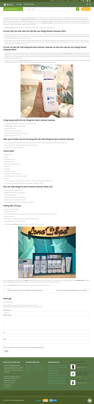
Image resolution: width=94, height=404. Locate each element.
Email (4, 339)
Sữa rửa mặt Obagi (47, 22)
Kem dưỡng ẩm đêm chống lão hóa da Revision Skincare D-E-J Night (83, 373)
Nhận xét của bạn (7, 315)
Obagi (26, 280)
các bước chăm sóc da (30, 17)
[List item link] (13, 380)
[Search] (52, 9)
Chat (11, 282)
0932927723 (86, 9)
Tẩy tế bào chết (8, 126)
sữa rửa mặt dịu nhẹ (9, 27)
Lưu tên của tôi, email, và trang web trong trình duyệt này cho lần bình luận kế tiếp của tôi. (23, 347)
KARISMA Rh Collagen (82, 365)
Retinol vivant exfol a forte (83, 381)
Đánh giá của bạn (7, 310)
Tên (4, 332)
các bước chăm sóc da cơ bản (27, 19)
